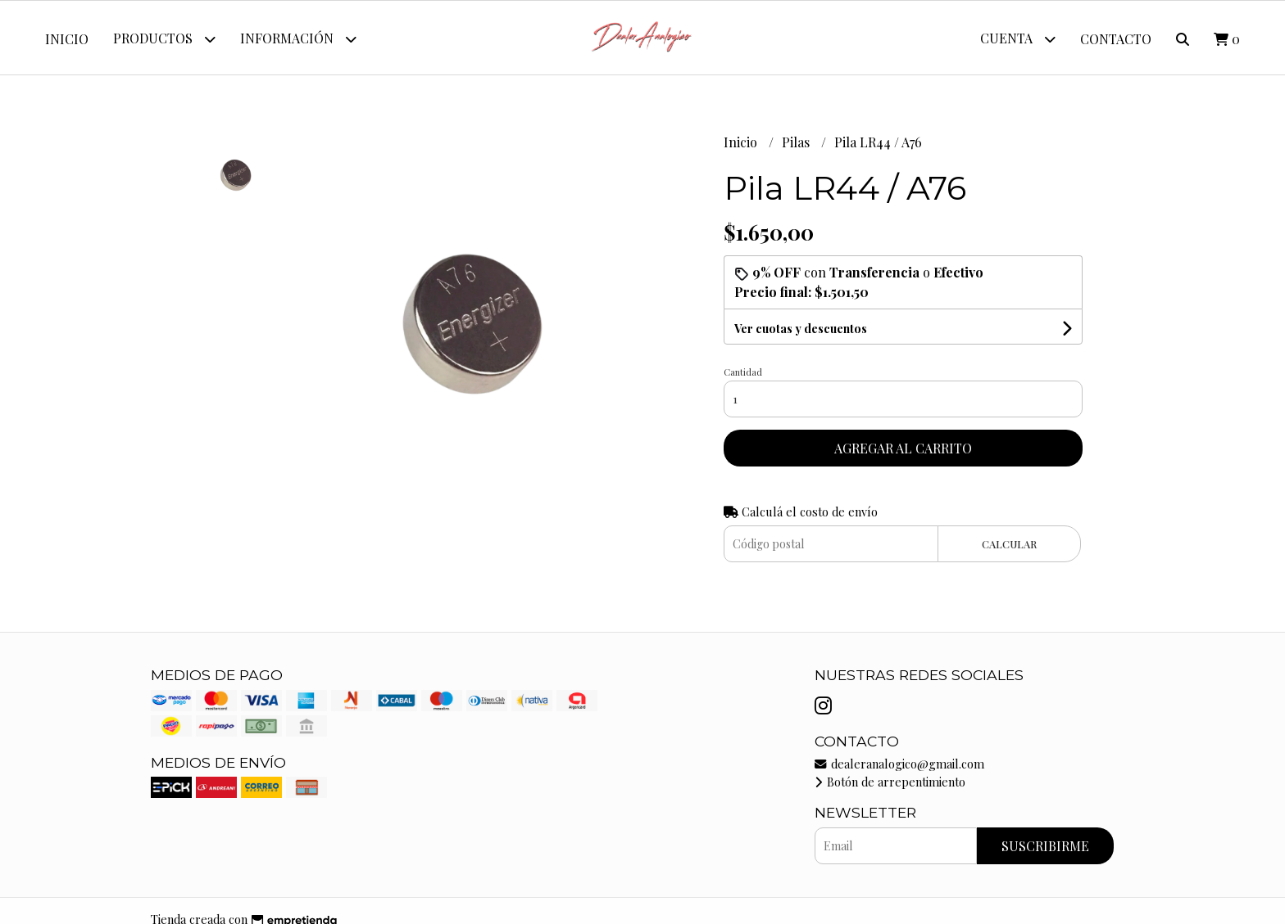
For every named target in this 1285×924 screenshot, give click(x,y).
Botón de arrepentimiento (890, 781)
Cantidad (743, 372)
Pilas (797, 142)
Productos (164, 39)
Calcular (1009, 544)
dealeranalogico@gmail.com (899, 763)
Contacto (1115, 38)
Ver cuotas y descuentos (800, 328)
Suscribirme (1045, 845)
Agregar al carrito (903, 448)
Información (298, 39)
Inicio (67, 38)
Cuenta (1018, 39)
